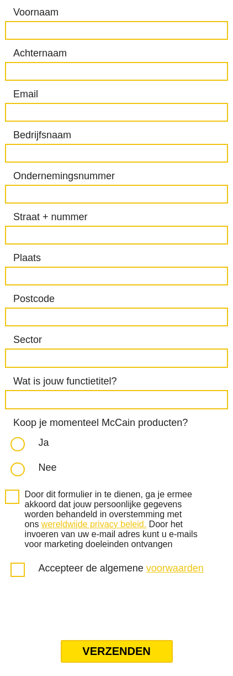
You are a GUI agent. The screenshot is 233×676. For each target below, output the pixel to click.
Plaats (27, 257)
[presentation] (88, 609)
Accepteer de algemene (121, 568)
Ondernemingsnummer (64, 175)
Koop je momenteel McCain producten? (100, 422)
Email (25, 94)
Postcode (34, 298)
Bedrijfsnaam (42, 135)
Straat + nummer (50, 216)
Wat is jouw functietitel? (64, 381)
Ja (44, 442)
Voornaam (36, 12)
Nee (48, 467)
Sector (27, 339)
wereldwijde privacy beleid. (93, 524)
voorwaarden (175, 568)
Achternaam (40, 53)
